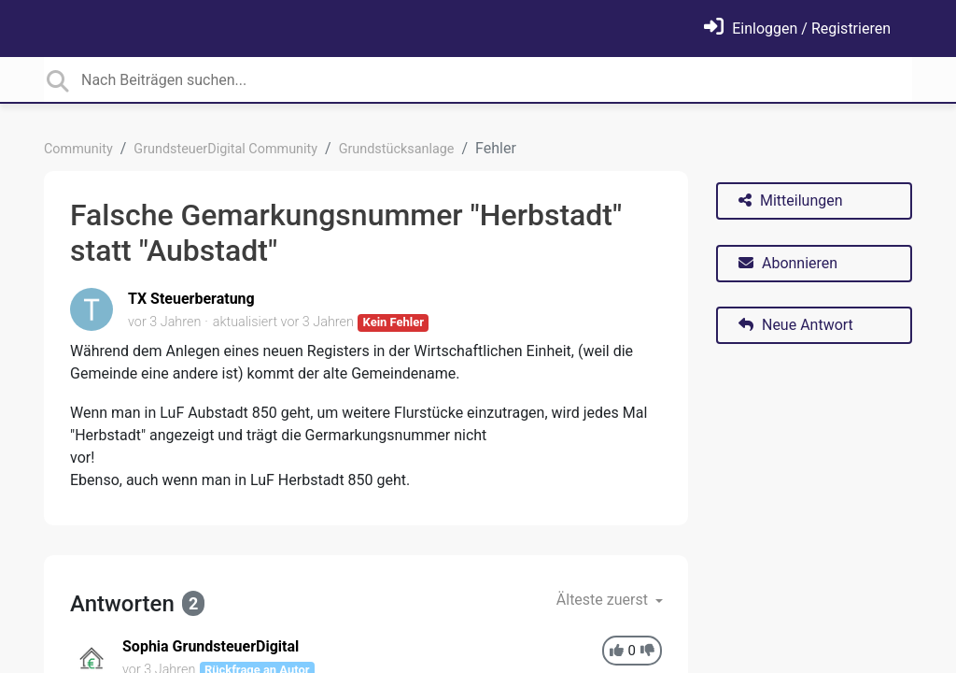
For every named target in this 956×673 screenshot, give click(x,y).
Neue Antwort (795, 325)
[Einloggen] (797, 28)
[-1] (647, 651)
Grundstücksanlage (397, 149)
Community (78, 149)
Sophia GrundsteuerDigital (210, 646)
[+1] (617, 651)
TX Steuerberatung (191, 299)
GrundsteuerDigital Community (225, 149)
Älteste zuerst (604, 600)
